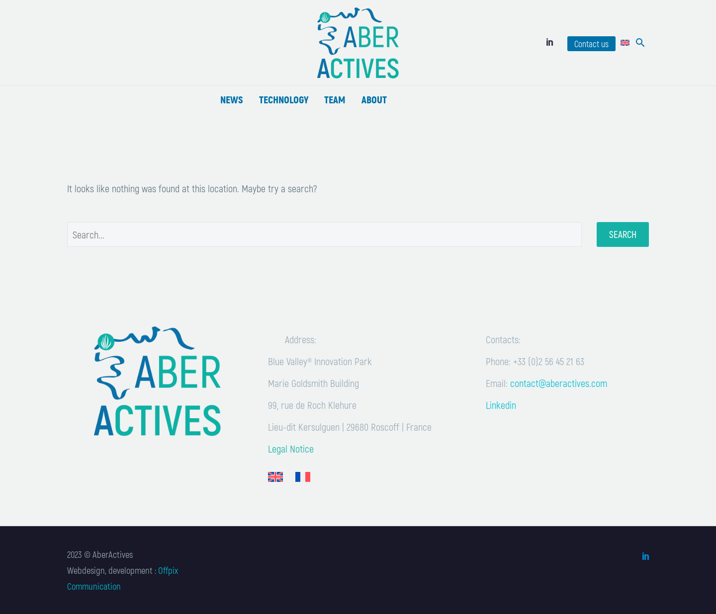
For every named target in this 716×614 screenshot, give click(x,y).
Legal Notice (291, 449)
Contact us (591, 43)
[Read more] (149, 43)
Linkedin (501, 405)
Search (622, 234)
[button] (640, 43)
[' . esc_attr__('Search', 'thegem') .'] (324, 234)
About (374, 99)
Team (335, 99)
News (231, 99)
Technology (283, 99)
